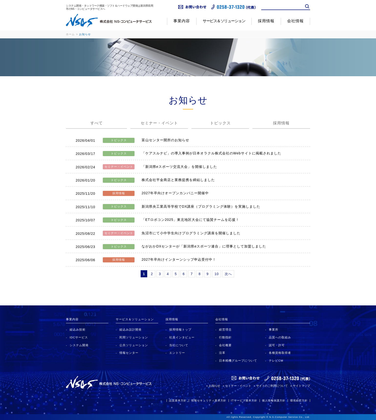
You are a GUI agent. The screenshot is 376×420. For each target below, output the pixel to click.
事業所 (273, 329)
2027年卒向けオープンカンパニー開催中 (175, 193)
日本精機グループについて (238, 360)
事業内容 (181, 21)
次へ (228, 274)
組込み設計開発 (130, 329)
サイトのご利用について (272, 385)
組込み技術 (77, 329)
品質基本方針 (178, 400)
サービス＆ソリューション (224, 21)
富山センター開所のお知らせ (165, 140)
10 (216, 274)
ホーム (70, 34)
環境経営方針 (299, 400)
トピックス (220, 123)
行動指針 (225, 337)
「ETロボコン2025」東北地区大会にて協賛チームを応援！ (190, 220)
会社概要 (225, 345)
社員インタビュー (182, 337)
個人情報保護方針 (273, 400)
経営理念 (225, 329)
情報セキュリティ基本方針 (208, 400)
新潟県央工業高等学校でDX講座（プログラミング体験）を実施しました (201, 206)
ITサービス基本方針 (244, 400)
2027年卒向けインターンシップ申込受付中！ (181, 259)
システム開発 (79, 345)
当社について (178, 345)
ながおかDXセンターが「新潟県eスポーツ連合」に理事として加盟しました (204, 246)
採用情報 (266, 21)
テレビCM (276, 360)
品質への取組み (280, 337)
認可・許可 (277, 345)
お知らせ (214, 385)
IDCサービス (79, 337)
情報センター (128, 352)
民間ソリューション (133, 337)
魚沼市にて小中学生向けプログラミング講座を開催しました (191, 233)
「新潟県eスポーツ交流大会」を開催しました (179, 167)
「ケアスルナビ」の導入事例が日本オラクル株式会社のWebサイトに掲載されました (211, 153)
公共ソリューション (133, 345)
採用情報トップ (180, 329)
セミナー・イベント (159, 123)
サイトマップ (301, 385)
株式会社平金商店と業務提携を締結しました (178, 180)
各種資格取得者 (280, 352)
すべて (96, 123)
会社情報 (295, 21)
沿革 (222, 352)
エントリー (177, 352)
